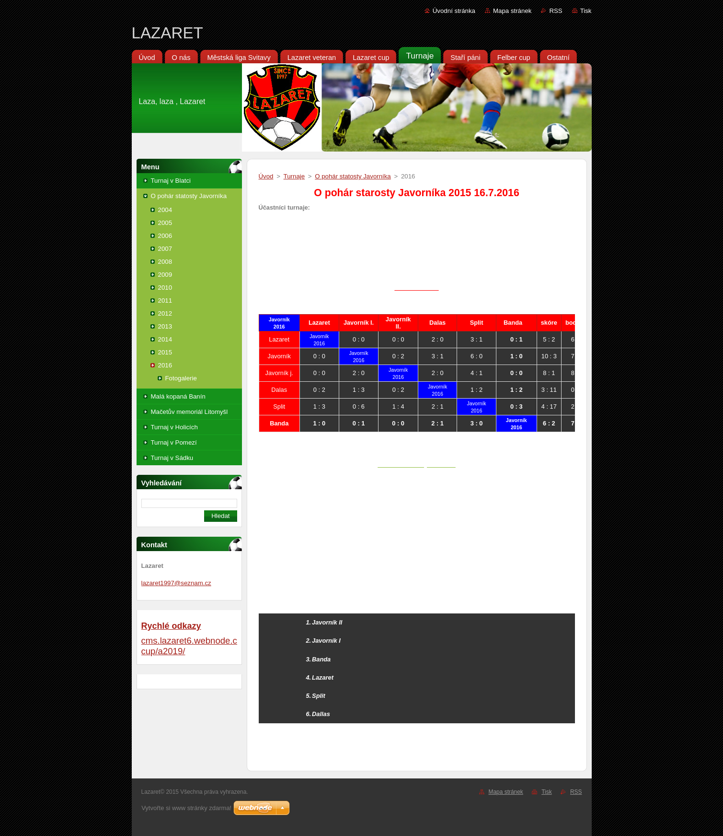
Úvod (266, 176)
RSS (555, 10)
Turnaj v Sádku (172, 457)
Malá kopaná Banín (178, 396)
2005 (165, 222)
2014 (165, 339)
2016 (165, 365)
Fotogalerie (181, 378)
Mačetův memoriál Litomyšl (189, 411)
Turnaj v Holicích (174, 427)
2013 (165, 326)
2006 (165, 235)
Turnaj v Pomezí (174, 442)
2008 (165, 261)
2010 (165, 287)
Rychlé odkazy (171, 626)
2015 (165, 352)
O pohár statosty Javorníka (189, 196)
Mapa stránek (512, 10)
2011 (165, 300)
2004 (165, 209)
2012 (165, 313)
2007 (165, 248)
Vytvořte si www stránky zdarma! (186, 808)
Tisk (586, 10)
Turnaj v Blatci (171, 180)
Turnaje (294, 176)
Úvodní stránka (454, 10)
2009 (165, 274)
